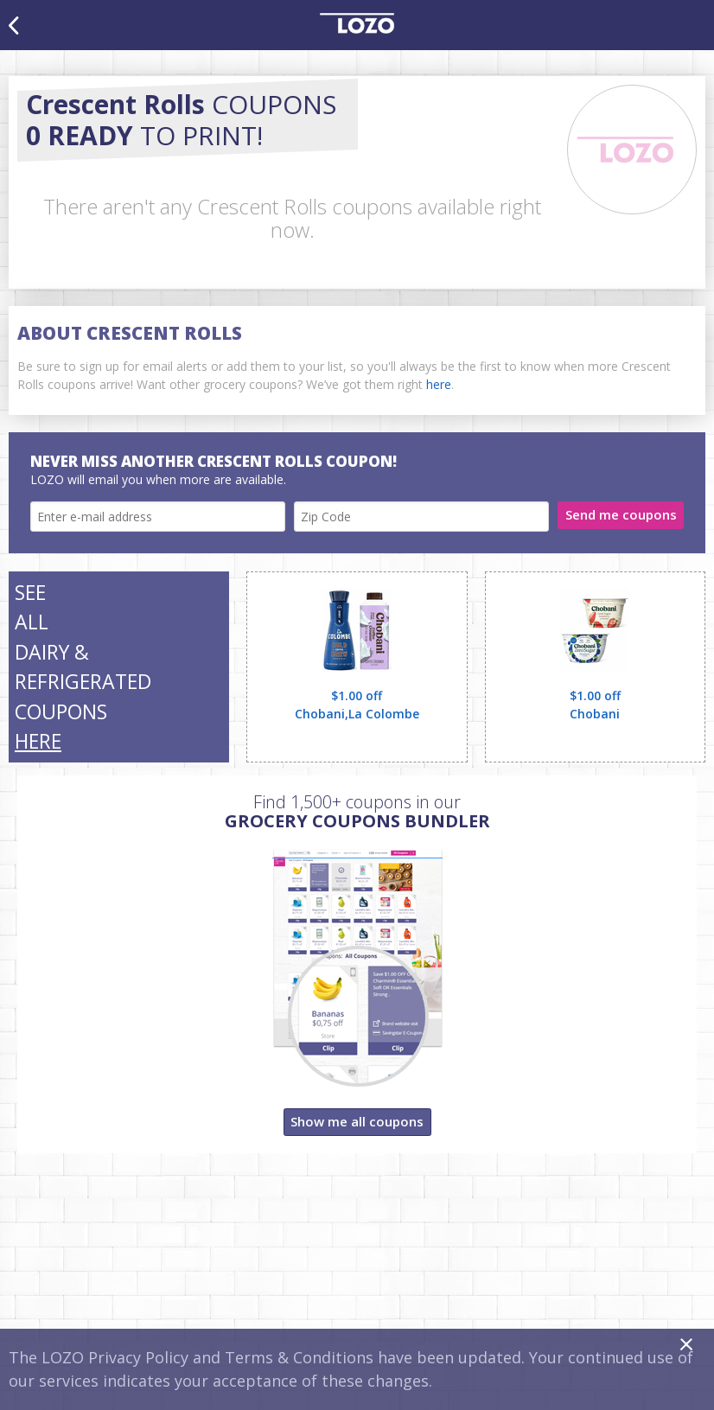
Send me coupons (621, 514)
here (438, 384)
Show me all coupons (357, 1121)
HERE (38, 741)
